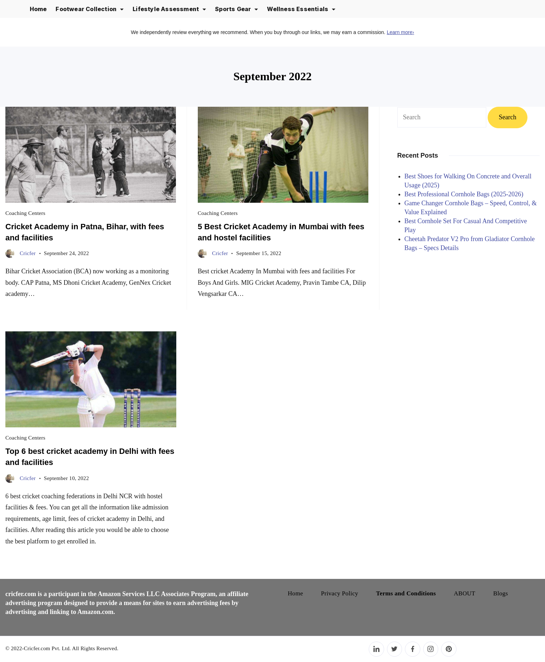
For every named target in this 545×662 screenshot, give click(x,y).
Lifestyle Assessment (169, 9)
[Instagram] (431, 649)
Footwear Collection (90, 9)
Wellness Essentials (301, 9)
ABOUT (464, 593)
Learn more (400, 32)
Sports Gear (236, 9)
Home (38, 9)
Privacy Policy (339, 593)
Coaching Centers (25, 213)
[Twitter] (394, 649)
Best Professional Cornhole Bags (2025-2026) (464, 194)
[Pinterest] (448, 649)
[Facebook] (412, 649)
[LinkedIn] (376, 649)
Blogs (500, 593)
